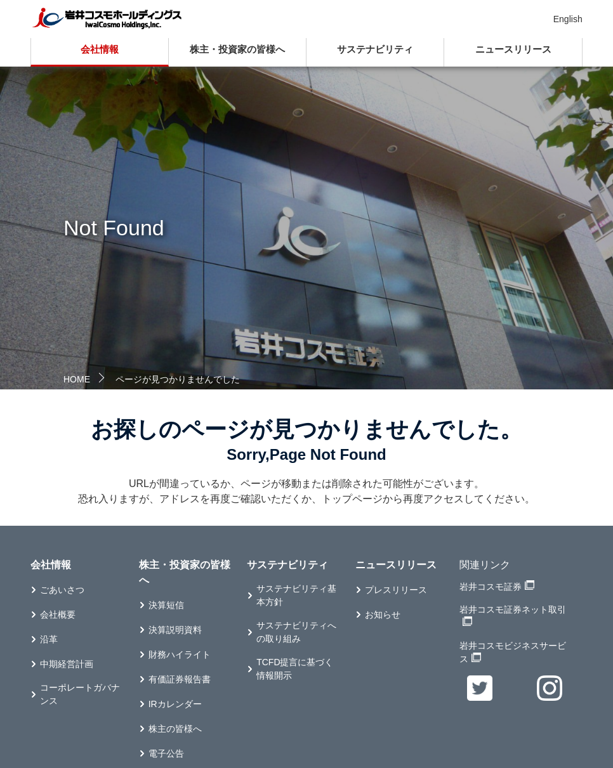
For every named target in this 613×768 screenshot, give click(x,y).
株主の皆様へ (175, 729)
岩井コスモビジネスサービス (512, 652)
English (568, 19)
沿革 (49, 639)
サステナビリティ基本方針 (296, 595)
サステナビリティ (375, 49)
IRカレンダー (175, 704)
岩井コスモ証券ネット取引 (512, 609)
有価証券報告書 (179, 679)
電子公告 (166, 753)
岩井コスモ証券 (490, 587)
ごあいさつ (62, 590)
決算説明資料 (175, 630)
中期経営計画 (66, 664)
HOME (76, 379)
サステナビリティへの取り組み (296, 632)
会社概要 (58, 614)
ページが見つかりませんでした (177, 379)
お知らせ (382, 614)
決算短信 (166, 605)
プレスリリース (396, 590)
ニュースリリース (513, 49)
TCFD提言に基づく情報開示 (294, 668)
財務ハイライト (179, 654)
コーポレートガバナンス (80, 694)
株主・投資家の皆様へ (237, 49)
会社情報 (100, 49)
